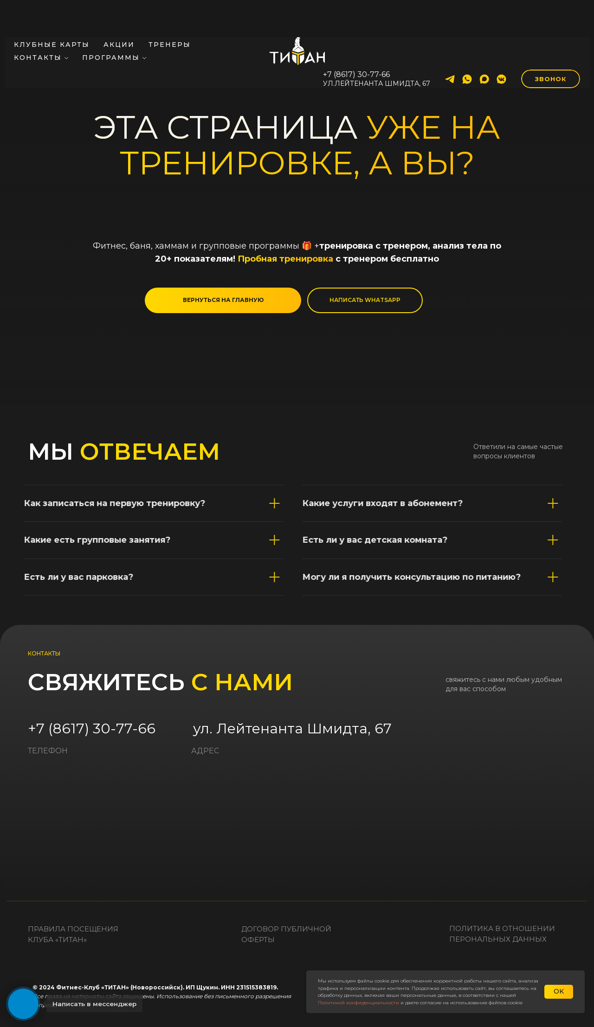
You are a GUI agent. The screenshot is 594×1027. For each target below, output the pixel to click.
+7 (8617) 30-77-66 (91, 728)
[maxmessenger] (484, 46)
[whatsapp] (467, 46)
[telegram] (450, 46)
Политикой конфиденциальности (358, 1003)
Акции (119, 12)
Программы (111, 25)
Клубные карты (52, 12)
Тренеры (169, 12)
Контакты (38, 25)
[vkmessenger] (501, 46)
